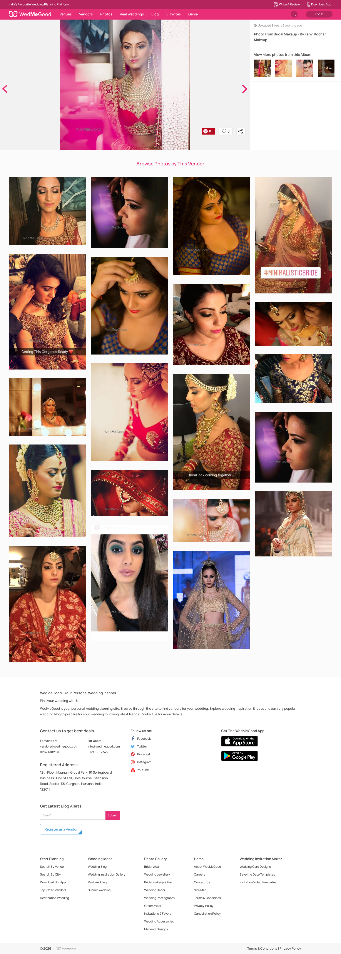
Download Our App (53, 882)
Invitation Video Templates (258, 882)
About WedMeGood (207, 866)
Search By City (50, 874)
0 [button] (226, 131)
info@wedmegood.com (104, 746)
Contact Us (202, 882)
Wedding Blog (97, 866)
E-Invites (173, 14)
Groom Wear (152, 906)
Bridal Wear (152, 866)
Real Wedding (97, 882)
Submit (113, 815)
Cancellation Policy (207, 913)
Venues (66, 14)
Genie (193, 14)
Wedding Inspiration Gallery (106, 874)
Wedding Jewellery (157, 874)
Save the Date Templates (257, 874)
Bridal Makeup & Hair (158, 882)
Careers (199, 874)
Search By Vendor (52, 866)
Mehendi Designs (156, 929)
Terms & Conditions (207, 898)
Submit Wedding (99, 890)
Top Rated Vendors (53, 890)
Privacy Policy (204, 906)
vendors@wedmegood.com (59, 746)
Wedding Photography (159, 898)
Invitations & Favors (157, 913)
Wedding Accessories (159, 921)
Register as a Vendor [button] (61, 829)
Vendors (86, 14)
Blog (155, 14)
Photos (106, 14)
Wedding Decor (154, 890)
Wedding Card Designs (255, 866)
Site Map (200, 890)
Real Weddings (132, 14)
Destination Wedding (54, 898)
